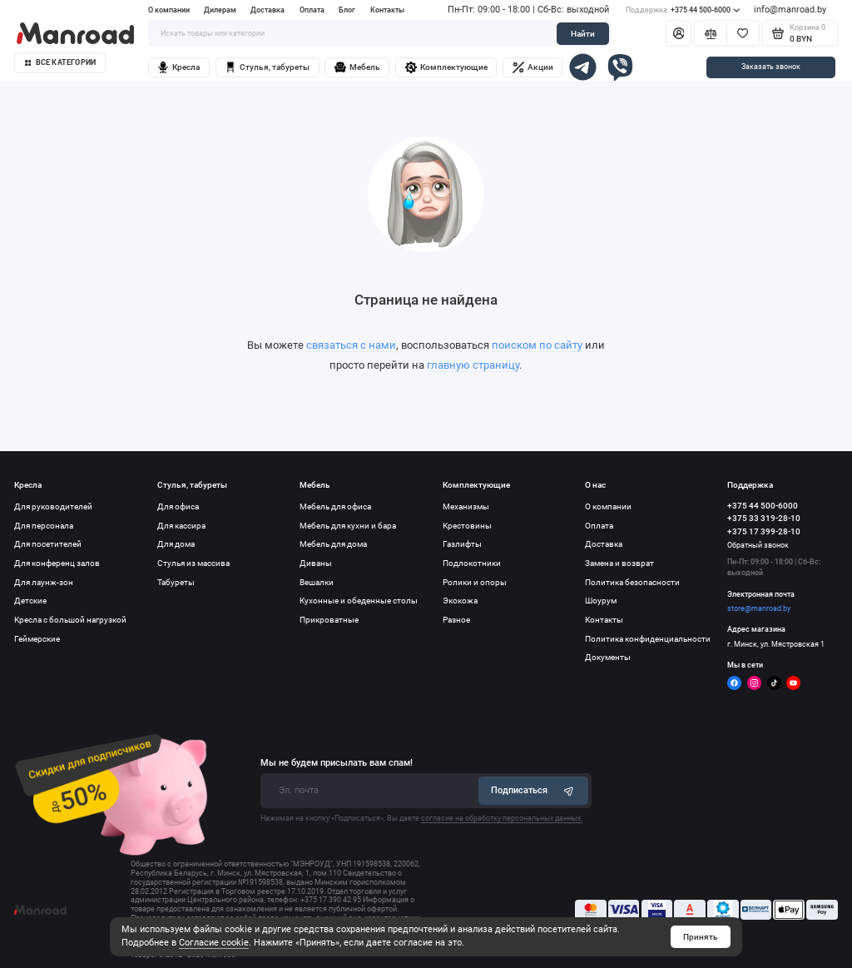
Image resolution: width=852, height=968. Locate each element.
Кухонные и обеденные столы (359, 600)
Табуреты (176, 582)
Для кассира (181, 525)
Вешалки (317, 582)
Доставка (267, 10)
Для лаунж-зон (43, 582)
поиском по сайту (537, 345)
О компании (169, 10)
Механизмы (466, 506)
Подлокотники (472, 563)
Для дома (176, 544)
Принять (700, 936)
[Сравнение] (710, 33)
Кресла (178, 67)
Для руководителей (53, 506)
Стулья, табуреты (267, 67)
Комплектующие (446, 67)
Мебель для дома (333, 544)
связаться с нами (351, 345)
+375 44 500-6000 (683, 10)
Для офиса (178, 506)
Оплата (312, 10)
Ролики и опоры (475, 582)
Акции (533, 67)
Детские (30, 600)
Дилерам (220, 10)
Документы (608, 657)
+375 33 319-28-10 (763, 518)
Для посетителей (48, 544)
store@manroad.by (758, 608)
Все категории (61, 62)
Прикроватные (329, 619)
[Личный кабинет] (678, 33)
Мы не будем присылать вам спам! (336, 762)
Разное (456, 619)
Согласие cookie (214, 942)
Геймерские (37, 638)
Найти (583, 33)
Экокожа (460, 600)
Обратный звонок (758, 545)
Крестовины (467, 525)
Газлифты (462, 544)
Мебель (357, 67)
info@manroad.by (790, 9)
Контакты (387, 10)
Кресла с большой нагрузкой (70, 619)
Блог (347, 10)
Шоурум (601, 600)
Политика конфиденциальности (648, 638)
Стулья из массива (193, 563)
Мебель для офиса (335, 506)
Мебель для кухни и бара (348, 525)
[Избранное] (743, 33)
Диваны (316, 563)
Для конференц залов (57, 563)
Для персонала (43, 525)
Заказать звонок (770, 66)
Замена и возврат (619, 563)
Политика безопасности (632, 582)
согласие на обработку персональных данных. (501, 818)
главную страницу (473, 365)
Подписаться (534, 790)
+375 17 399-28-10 (763, 531)
